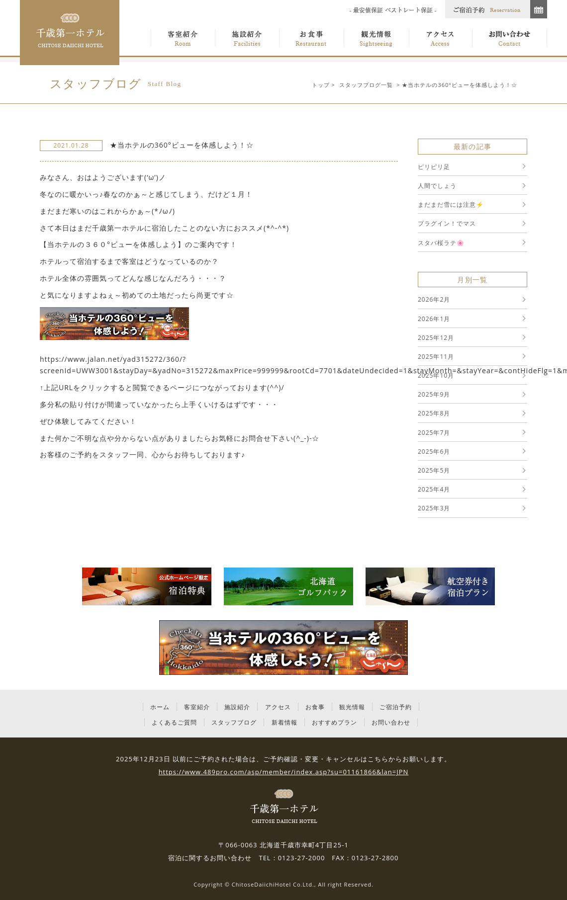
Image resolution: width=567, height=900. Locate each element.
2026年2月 (434, 299)
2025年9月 (434, 394)
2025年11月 (436, 356)
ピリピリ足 (434, 167)
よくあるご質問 (174, 722)
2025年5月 (434, 470)
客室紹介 (197, 707)
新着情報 (284, 722)
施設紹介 (237, 707)
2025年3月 (434, 508)
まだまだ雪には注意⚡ (451, 204)
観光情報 (352, 707)
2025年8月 (434, 413)
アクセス (278, 707)
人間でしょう (437, 185)
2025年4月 (434, 489)
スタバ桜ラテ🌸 (441, 243)
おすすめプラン (334, 722)
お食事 (315, 707)
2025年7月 (434, 432)
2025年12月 (436, 337)
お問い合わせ (391, 722)
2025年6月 (434, 451)
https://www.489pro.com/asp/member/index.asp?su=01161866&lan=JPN (284, 771)
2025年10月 (436, 375)
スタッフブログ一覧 (366, 84)
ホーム (160, 707)
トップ (321, 84)
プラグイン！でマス (447, 223)
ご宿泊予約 (395, 707)
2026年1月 (434, 319)
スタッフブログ (234, 722)
